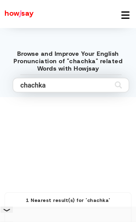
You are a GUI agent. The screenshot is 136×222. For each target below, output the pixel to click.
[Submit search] (118, 85)
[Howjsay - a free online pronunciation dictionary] (17, 14)
